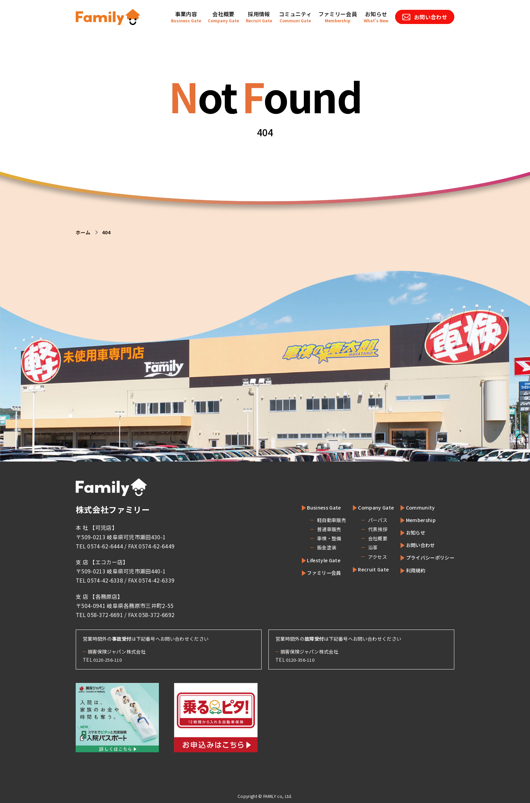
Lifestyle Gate (313, 560)
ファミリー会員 (313, 572)
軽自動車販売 (317, 520)
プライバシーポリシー (426, 557)
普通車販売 (315, 529)
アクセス (364, 556)
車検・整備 (315, 538)
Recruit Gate (363, 569)
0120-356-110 (302, 659)
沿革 (360, 547)
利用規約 (410, 570)
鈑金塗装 (312, 547)
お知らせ (410, 532)
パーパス (364, 520)
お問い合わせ (415, 545)
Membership (415, 520)
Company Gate (366, 507)
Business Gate (313, 507)
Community (414, 507)
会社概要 (364, 538)
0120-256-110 (109, 659)
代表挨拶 (364, 529)
